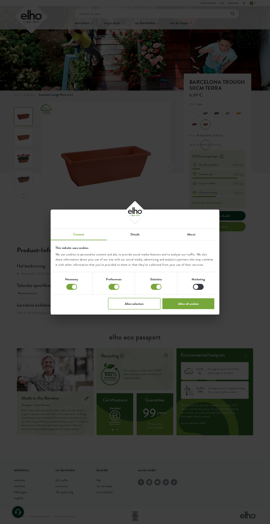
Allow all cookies (188, 303)
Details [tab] (135, 234)
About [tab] (191, 234)
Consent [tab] (78, 234)
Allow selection (134, 303)
